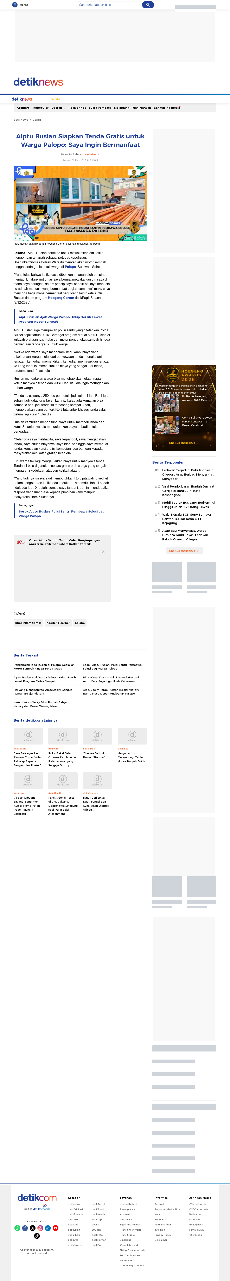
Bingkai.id (126, 1239)
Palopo (70, 266)
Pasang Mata (127, 1208)
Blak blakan (137, 98)
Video (198, 98)
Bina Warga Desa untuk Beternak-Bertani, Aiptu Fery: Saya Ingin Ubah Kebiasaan (111, 678)
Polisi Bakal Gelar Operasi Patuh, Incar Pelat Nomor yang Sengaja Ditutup (62, 759)
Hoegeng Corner (61, 297)
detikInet (73, 1219)
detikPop (97, 1244)
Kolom (121, 98)
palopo (80, 622)
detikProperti (75, 1244)
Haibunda (195, 1213)
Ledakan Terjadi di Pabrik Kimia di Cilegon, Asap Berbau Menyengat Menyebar (188, 474)
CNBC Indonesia (198, 1208)
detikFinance (75, 1213)
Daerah (58, 107)
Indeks (209, 98)
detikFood (98, 1208)
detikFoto (97, 1234)
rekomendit (126, 1260)
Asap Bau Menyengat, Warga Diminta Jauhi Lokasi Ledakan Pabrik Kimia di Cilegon (185, 534)
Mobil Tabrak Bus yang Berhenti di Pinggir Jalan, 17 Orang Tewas (188, 504)
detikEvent (126, 1219)
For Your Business (130, 1255)
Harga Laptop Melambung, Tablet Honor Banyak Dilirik (131, 756)
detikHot (73, 1224)
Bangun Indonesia (167, 107)
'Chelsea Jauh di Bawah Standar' (94, 755)
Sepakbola (74, 1234)
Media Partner (163, 1224)
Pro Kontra (156, 98)
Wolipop (97, 1219)
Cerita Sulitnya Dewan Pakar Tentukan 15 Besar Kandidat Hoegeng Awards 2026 (197, 421)
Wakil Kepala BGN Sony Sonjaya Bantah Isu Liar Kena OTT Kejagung (186, 518)
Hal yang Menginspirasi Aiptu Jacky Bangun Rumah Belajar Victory (43, 691)
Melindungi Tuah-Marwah (132, 107)
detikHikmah (99, 1239)
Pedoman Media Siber (168, 1208)
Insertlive (194, 1219)
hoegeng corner (58, 622)
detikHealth (98, 1213)
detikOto (73, 1239)
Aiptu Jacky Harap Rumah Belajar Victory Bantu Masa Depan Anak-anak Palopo (111, 691)
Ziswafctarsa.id (129, 1244)
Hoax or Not (77, 107)
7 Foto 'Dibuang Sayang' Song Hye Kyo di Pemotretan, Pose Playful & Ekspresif (27, 805)
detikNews (21, 119)
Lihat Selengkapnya (184, 442)
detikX (109, 98)
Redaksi (159, 1203)
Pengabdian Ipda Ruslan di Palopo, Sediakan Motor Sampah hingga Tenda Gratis (44, 666)
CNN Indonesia (197, 1203)
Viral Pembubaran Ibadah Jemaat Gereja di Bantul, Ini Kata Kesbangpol (188, 490)
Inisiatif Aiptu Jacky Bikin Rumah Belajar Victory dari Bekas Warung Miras (41, 703)
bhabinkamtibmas (28, 622)
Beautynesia (196, 1224)
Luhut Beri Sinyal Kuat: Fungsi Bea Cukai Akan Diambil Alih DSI (96, 803)
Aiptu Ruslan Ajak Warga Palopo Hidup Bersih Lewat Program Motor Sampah (60, 319)
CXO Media (196, 1234)
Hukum (96, 98)
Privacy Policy (163, 1234)
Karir (157, 1213)
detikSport (74, 1229)
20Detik (96, 1229)
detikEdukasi (75, 1208)
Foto (187, 98)
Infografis (174, 98)
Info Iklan (160, 1229)
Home (28, 98)
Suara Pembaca (100, 107)
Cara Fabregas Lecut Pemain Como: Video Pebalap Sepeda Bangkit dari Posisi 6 (28, 759)
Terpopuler (40, 107)
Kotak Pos (161, 1219)
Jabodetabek (56, 98)
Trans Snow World (130, 1229)
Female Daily (196, 1229)
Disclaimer (161, 1239)
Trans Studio (127, 1234)
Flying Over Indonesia (132, 1249)
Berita (39, 98)
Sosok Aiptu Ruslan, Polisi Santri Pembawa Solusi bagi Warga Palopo (62, 513)
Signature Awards (130, 1224)
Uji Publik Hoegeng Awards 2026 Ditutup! (197, 397)
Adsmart (23, 107)
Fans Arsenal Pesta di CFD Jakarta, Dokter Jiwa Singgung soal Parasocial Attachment (63, 805)
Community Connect (132, 1265)
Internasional (78, 98)
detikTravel (98, 1203)
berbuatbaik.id (128, 1203)
